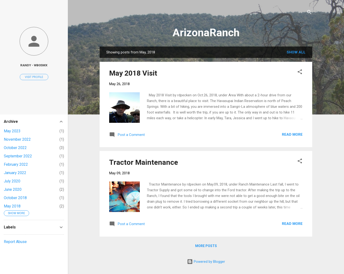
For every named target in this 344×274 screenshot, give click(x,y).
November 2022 (17, 139)
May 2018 (12, 206)
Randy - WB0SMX (34, 65)
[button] (300, 72)
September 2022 (18, 156)
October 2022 (15, 147)
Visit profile (34, 77)
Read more (292, 134)
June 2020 (13, 189)
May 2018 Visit (133, 73)
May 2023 (12, 131)
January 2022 (15, 173)
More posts (206, 246)
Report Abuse (15, 241)
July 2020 (12, 181)
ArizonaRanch (206, 32)
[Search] (309, 13)
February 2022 (16, 164)
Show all (296, 52)
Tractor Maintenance (143, 162)
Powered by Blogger (206, 261)
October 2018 (15, 198)
